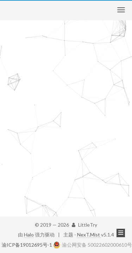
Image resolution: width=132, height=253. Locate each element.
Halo (29, 235)
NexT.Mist (89, 235)
